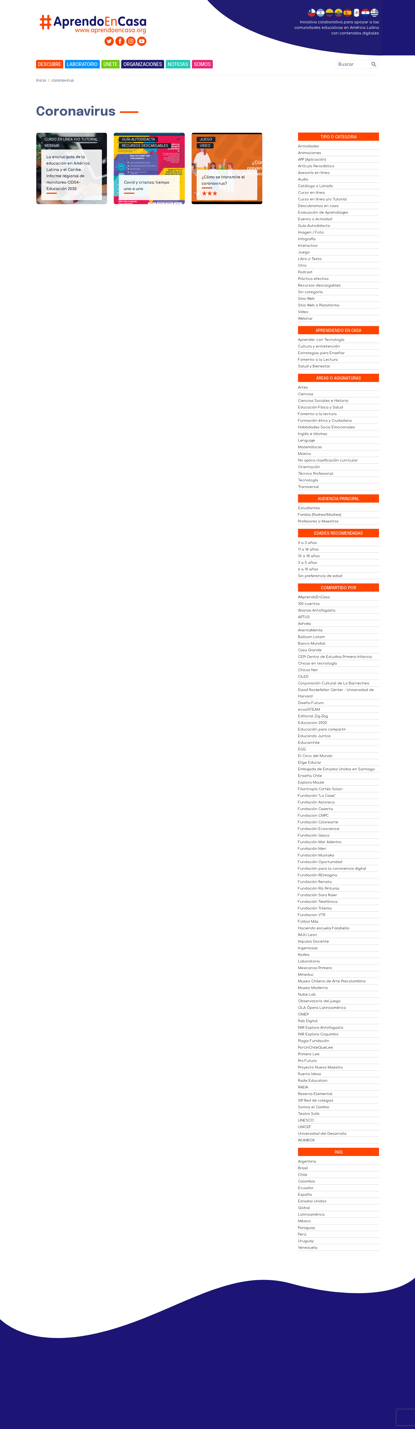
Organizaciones (142, 64)
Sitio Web (306, 299)
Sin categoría (310, 292)
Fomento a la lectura (317, 414)
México (304, 1221)
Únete (110, 64)
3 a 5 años (307, 563)
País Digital (308, 1021)
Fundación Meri (312, 849)
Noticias (178, 64)
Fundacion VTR (311, 915)
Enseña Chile (310, 776)
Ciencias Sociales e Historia (323, 401)
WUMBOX (306, 1140)
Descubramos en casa (318, 206)
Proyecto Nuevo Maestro (320, 1067)
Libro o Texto (310, 259)
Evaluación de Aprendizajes (323, 212)
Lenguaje (306, 440)
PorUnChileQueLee (315, 1047)
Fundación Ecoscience (318, 829)
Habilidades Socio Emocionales (326, 427)
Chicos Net (308, 670)
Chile (302, 1175)
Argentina (307, 1161)
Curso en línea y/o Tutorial (71, 139)
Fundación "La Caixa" (316, 796)
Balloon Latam (311, 637)
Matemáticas (310, 447)
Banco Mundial (311, 643)
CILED (303, 677)
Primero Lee (308, 1054)
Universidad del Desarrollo (322, 1134)
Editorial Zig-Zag (313, 716)
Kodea (303, 955)
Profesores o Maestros (318, 521)
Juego (206, 139)
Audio (303, 179)
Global (304, 1208)
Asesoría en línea (314, 173)
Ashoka (304, 624)
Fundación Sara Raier (317, 895)
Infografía (306, 239)
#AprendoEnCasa (314, 597)
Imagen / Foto (311, 232)
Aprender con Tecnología (321, 340)
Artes (303, 387)
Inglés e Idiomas (312, 434)
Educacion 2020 (312, 723)
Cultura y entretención (319, 346)
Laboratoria (309, 961)
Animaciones (309, 153)
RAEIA (303, 1087)
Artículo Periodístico (316, 166)
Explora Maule (311, 782)
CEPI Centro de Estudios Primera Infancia (335, 657)
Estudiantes (309, 508)
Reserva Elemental (315, 1094)
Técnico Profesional (315, 474)
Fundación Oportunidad (320, 862)
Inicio (41, 80)
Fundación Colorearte (318, 822)
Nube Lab (307, 994)
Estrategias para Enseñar (321, 353)
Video (205, 146)
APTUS (304, 617)
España (305, 1195)
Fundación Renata (315, 882)
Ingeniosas (308, 948)
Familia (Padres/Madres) (319, 515)
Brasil (303, 1168)
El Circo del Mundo (315, 756)
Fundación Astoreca (316, 802)
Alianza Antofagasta (316, 610)
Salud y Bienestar (314, 366)
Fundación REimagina (317, 875)
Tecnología (308, 480)
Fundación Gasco (314, 835)
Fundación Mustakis (316, 855)
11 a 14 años (308, 549)
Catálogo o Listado (315, 186)
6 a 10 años (308, 569)
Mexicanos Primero (315, 968)
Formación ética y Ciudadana (325, 421)
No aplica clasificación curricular (328, 460)
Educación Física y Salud (320, 407)
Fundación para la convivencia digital (332, 868)
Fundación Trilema (315, 908)
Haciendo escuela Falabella (323, 928)
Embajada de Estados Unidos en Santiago (336, 769)
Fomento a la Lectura (318, 360)
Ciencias (305, 394)
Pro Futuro (307, 1061)
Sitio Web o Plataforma (318, 305)
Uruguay (306, 1241)
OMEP (303, 1014)
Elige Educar (309, 762)
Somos (202, 64)
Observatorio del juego (319, 1001)
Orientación (309, 467)
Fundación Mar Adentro (319, 842)
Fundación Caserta (315, 809)
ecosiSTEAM (309, 709)
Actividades (308, 146)
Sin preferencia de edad (320, 576)
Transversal (308, 487)
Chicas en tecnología (317, 663)
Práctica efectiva (313, 279)
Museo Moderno (313, 988)
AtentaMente (310, 630)
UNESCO (306, 1120)
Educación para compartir (322, 729)
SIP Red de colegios (315, 1100)
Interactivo (308, 246)
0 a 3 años (307, 543)
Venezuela (307, 1248)
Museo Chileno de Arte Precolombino (332, 981)
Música (304, 454)
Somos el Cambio (313, 1107)
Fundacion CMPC (313, 815)
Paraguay (306, 1228)
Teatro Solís (308, 1114)
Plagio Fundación (313, 1041)
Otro (302, 265)
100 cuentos (309, 604)
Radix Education (312, 1081)
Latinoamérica (311, 1214)
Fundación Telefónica (317, 902)
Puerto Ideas (309, 1074)
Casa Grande (310, 650)
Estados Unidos (312, 1201)
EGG (302, 749)
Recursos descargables (145, 146)
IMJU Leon (307, 935)
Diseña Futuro (311, 703)
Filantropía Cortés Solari (320, 789)
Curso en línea (311, 193)
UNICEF (304, 1127)
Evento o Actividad (315, 219)
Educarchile (309, 743)
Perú (302, 1234)
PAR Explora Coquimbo (318, 1034)
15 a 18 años (309, 556)
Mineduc (306, 975)
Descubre (49, 64)
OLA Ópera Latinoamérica (322, 1008)
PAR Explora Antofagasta (320, 1028)
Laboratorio (82, 64)
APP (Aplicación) (312, 159)
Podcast (305, 272)
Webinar (51, 146)
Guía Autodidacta (138, 139)
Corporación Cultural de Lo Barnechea (333, 683)
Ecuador (306, 1188)
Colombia (306, 1181)
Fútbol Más (308, 922)
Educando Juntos (314, 736)
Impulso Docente (313, 941)
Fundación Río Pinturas (318, 888)
